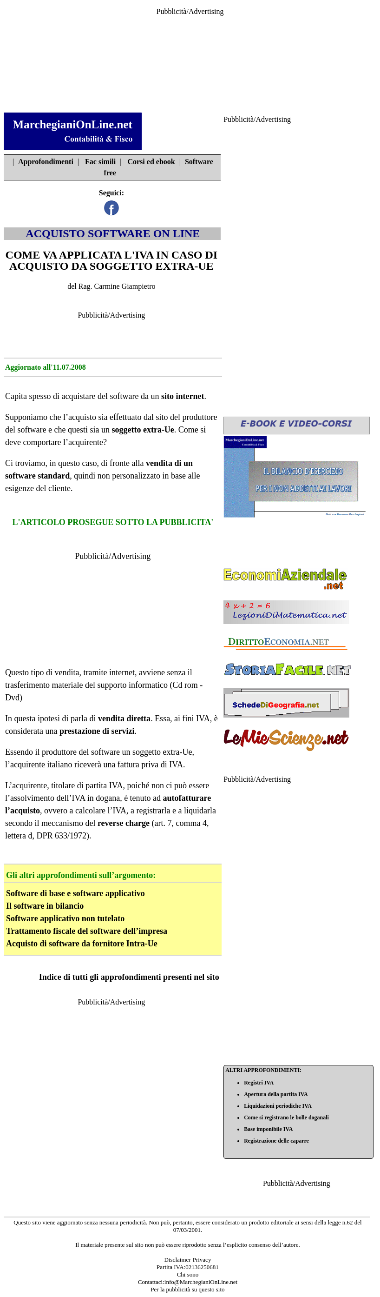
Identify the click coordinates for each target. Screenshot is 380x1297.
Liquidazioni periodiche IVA (278, 1106)
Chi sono (188, 1274)
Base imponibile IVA (268, 1129)
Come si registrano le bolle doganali (286, 1117)
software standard (37, 475)
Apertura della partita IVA (276, 1094)
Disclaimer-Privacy (187, 1259)
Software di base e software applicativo (75, 893)
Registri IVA (259, 1082)
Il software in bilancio (45, 906)
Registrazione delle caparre (276, 1140)
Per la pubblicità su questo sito (187, 1289)
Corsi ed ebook (151, 162)
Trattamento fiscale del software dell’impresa (86, 931)
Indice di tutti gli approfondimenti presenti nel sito (129, 977)
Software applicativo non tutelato (65, 918)
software (124, 396)
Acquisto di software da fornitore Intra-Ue (81, 943)
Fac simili (100, 162)
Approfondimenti (45, 162)
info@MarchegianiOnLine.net (200, 1281)
